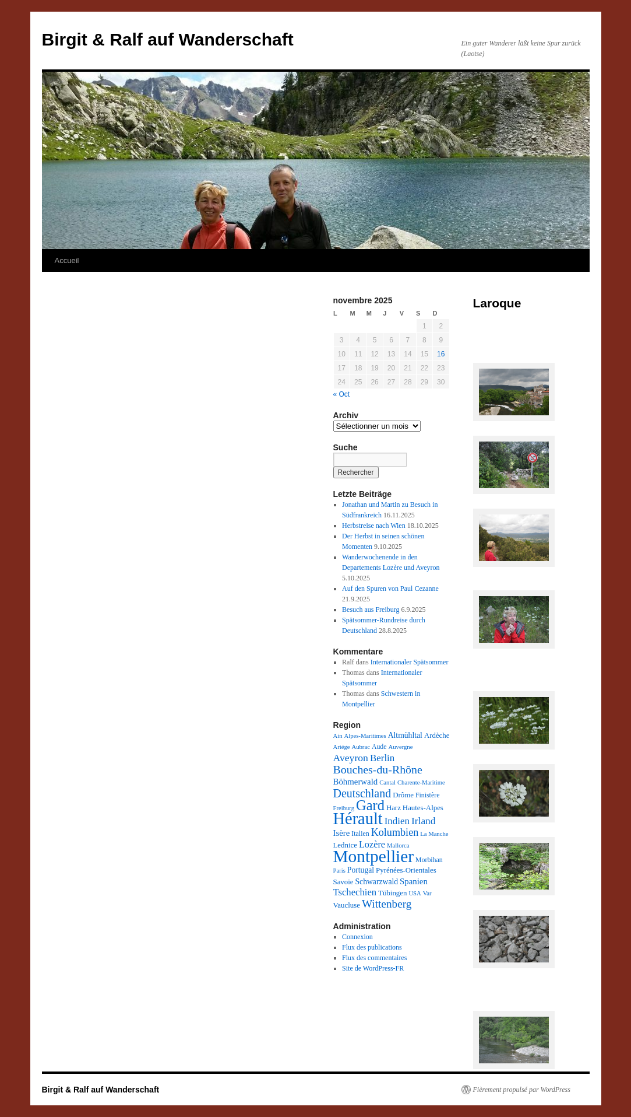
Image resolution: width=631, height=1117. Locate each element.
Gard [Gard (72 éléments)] (370, 805)
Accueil (67, 260)
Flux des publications (372, 947)
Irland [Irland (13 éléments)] (423, 821)
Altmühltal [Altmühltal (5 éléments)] (405, 735)
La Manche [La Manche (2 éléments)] (434, 834)
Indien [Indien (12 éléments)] (397, 821)
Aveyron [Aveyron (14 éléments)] (350, 758)
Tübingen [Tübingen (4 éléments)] (392, 893)
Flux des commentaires (374, 958)
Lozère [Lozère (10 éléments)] (372, 844)
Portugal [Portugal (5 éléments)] (360, 870)
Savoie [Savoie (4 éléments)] (343, 882)
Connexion (357, 937)
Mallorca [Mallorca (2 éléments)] (398, 845)
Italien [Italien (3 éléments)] (360, 833)
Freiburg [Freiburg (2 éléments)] (344, 808)
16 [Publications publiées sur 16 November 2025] (441, 354)
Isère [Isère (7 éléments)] (341, 833)
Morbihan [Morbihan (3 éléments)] (429, 860)
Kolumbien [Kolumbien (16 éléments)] (395, 832)
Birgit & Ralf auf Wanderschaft (168, 39)
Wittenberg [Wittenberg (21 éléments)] (386, 904)
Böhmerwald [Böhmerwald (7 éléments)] (355, 781)
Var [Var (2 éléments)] (427, 893)
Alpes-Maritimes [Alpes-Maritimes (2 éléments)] (365, 736)
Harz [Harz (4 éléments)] (393, 808)
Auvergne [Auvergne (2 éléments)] (401, 747)
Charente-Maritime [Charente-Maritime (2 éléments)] (421, 782)
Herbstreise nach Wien (374, 525)
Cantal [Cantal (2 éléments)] (387, 782)
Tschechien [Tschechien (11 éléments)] (355, 892)
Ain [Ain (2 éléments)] (338, 736)
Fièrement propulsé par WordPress (521, 1090)
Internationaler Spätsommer (410, 662)
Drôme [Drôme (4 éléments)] (403, 795)
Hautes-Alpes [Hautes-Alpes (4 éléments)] (423, 808)
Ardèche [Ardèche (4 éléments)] (437, 735)
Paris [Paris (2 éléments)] (339, 870)
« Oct (341, 394)
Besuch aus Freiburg (370, 609)
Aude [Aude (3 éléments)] (379, 747)
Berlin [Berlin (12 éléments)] (382, 758)
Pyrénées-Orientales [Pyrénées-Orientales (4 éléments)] (406, 870)
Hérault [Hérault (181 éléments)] (358, 819)
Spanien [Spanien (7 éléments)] (414, 881)
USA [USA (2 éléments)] (414, 893)
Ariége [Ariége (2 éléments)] (341, 747)
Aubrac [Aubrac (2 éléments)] (361, 747)
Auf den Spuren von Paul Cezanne (390, 588)
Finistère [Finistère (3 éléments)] (427, 795)
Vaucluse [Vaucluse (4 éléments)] (346, 905)
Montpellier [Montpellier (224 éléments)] (373, 856)
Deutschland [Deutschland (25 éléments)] (362, 793)
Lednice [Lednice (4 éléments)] (345, 845)
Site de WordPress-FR (373, 968)
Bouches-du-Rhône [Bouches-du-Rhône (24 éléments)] (377, 769)
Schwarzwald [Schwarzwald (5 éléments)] (377, 881)
